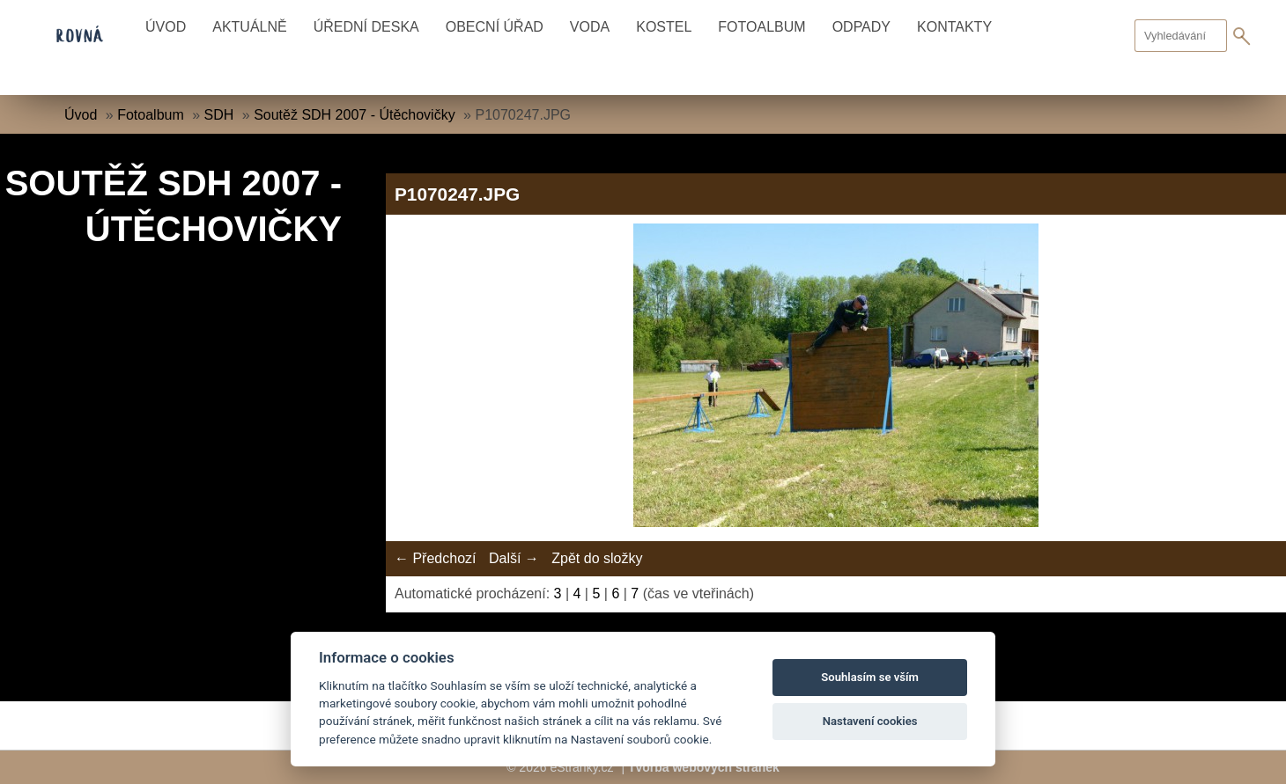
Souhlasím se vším (870, 677)
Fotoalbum (761, 26)
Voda (590, 26)
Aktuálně (249, 26)
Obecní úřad (494, 26)
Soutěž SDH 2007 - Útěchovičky (354, 114)
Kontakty (954, 26)
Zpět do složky (596, 558)
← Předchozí (435, 558)
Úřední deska (366, 26)
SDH (219, 114)
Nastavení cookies (870, 721)
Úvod (165, 26)
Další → (514, 558)
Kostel (663, 26)
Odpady (861, 26)
